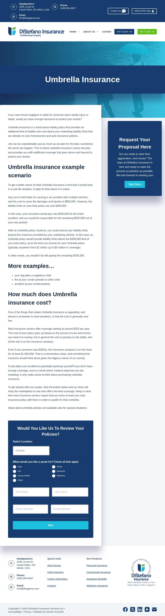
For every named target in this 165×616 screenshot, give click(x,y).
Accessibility (14, 610)
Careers (51, 584)
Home (75, 32)
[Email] (154, 608)
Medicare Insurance (97, 584)
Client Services (55, 571)
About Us (91, 32)
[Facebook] (125, 608)
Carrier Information (57, 577)
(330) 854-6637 (68, 8)
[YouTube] (147, 608)
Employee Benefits (97, 577)
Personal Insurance (97, 564)
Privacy (27, 610)
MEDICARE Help (144, 11)
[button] (135, 184)
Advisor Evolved (55, 610)
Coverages (111, 32)
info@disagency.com (29, 18)
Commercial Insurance (99, 571)
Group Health (24, 476)
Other (20, 480)
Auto (20, 467)
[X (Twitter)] (132, 608)
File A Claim (147, 31)
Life (19, 471)
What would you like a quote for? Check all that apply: (47, 461)
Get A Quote (124, 31)
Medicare (61, 476)
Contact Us (118, 11)
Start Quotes (54, 564)
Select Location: (24, 441)
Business (61, 471)
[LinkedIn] (139, 608)
